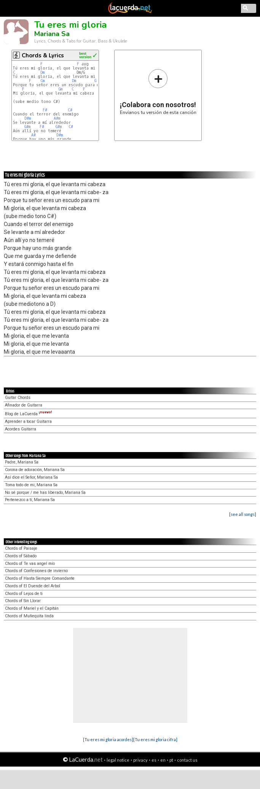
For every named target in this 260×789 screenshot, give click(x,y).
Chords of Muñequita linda (29, 615)
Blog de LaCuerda (28, 413)
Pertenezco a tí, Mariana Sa (30, 499)
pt (171, 759)
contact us (187, 759)
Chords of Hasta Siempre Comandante (40, 578)
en (163, 759)
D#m (27, 118)
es (154, 759)
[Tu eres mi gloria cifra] (155, 739)
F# (45, 110)
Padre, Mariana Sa (21, 462)
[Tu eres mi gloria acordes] (108, 739)
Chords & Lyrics (43, 55)
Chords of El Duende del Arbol (32, 585)
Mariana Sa (52, 33)
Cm (42, 80)
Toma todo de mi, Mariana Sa (31, 484)
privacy (140, 759)
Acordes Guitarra (20, 429)
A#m (57, 118)
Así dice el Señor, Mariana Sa (31, 477)
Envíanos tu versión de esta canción (158, 91)
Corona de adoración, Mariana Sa (35, 469)
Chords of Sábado (21, 555)
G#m (27, 126)
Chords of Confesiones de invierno (36, 570)
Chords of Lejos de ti (24, 593)
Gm (60, 89)
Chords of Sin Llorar (23, 600)
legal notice (118, 759)
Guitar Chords (17, 397)
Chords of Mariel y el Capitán (32, 608)
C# (70, 110)
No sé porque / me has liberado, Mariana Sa (45, 492)
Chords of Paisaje (21, 548)
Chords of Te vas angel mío (30, 563)
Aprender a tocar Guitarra (28, 421)
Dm (42, 72)
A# (33, 135)
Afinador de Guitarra (23, 405)
